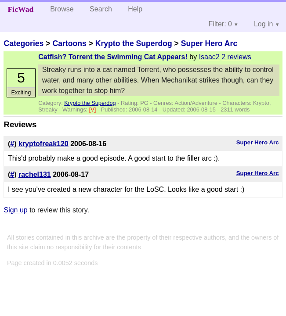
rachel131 (34, 174)
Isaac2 (209, 57)
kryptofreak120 (43, 143)
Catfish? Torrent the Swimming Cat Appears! (113, 57)
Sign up (15, 210)
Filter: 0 (220, 24)
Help (135, 9)
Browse (61, 9)
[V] (93, 109)
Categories (23, 43)
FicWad (21, 9)
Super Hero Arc (209, 43)
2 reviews (236, 57)
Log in (263, 24)
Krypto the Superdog (133, 43)
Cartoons (69, 43)
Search (101, 9)
